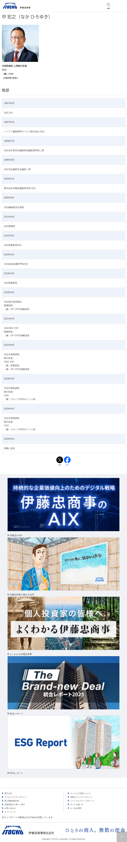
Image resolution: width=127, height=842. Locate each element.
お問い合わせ (10, 808)
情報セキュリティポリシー (81, 797)
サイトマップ (10, 812)
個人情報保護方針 (11, 801)
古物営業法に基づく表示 (14, 804)
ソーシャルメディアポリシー (82, 801)
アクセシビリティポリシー (15, 797)
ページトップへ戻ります (122, 837)
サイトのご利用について (80, 793)
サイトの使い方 (76, 804)
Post (59, 465)
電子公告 (8, 793)
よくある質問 (75, 808)
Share (67, 465)
